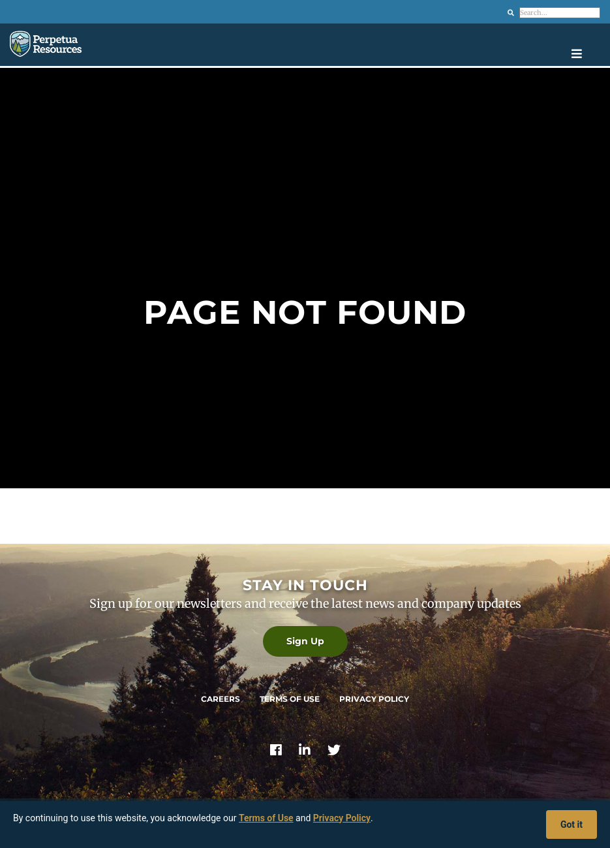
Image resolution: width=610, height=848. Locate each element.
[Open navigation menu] (586, 53)
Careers (220, 699)
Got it (571, 824)
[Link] (276, 751)
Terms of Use (290, 699)
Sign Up (305, 641)
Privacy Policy (374, 699)
